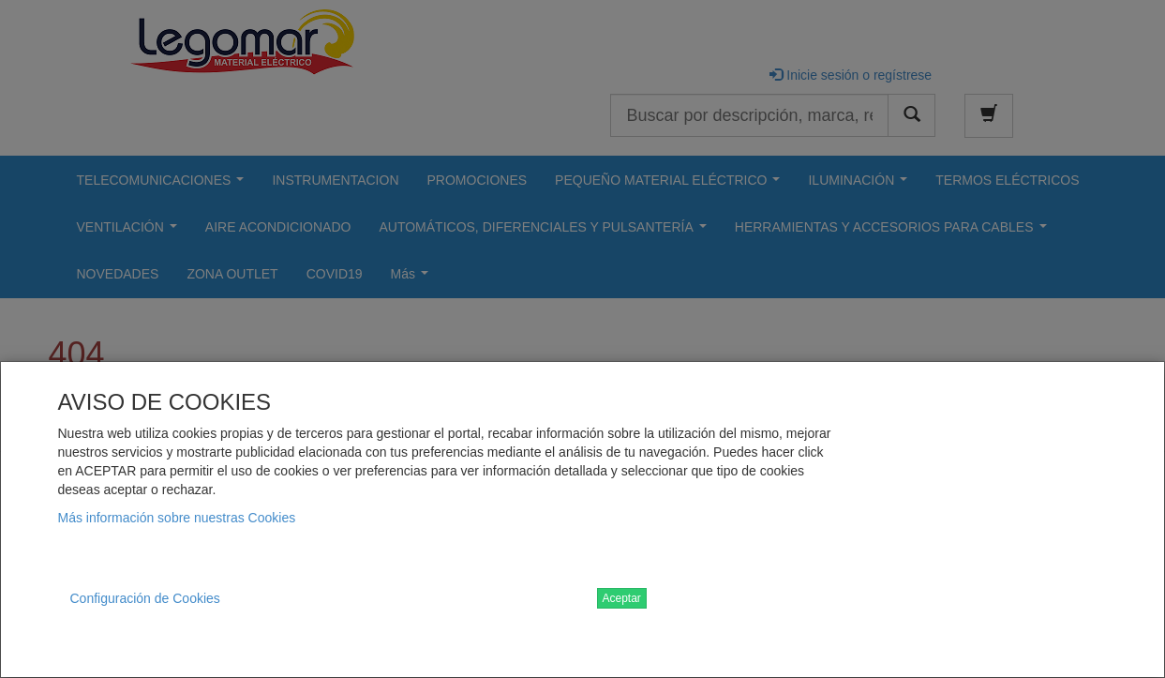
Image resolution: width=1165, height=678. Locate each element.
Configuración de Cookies (145, 598)
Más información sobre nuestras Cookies (177, 517)
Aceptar (622, 598)
